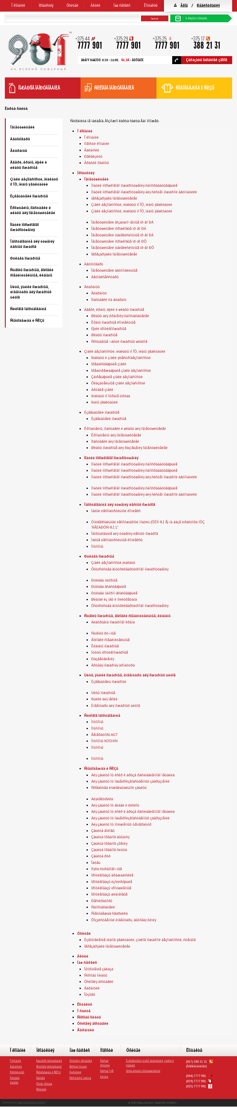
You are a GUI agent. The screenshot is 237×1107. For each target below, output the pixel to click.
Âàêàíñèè (91, 150)
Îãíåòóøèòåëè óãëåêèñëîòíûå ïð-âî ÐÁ (122, 234)
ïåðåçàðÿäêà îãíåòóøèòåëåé (114, 198)
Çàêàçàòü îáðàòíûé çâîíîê (199, 60)
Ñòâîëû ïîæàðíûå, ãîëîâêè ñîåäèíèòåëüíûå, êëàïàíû (31, 272)
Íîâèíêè (40, 1078)
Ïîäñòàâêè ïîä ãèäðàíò (108, 299)
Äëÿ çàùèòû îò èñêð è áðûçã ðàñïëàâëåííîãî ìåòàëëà (133, 774)
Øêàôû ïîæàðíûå (104, 334)
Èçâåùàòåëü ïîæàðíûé (108, 681)
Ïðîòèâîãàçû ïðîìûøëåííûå (111, 887)
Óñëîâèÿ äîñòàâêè (98, 981)
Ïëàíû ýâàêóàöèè (104, 402)
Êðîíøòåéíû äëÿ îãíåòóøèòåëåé (116, 435)
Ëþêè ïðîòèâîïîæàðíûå (108, 328)
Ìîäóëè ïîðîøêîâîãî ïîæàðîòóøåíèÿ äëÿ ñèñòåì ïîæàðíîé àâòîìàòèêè (144, 191)
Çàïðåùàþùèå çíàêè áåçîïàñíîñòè (117, 376)
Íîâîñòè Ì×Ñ (106, 1071)
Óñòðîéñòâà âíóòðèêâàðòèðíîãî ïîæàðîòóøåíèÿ (130, 569)
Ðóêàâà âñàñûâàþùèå (108, 586)
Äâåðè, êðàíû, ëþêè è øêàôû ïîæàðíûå (28, 165)
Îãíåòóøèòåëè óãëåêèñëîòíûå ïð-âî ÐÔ (122, 247)
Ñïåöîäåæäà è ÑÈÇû (27, 320)
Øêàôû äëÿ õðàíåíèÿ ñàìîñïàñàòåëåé (120, 315)
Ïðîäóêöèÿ (46, 5)
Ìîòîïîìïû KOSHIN (104, 740)
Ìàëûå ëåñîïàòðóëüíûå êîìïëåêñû (116, 539)
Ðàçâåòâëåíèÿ (102, 658)
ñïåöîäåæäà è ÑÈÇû (195, 87)
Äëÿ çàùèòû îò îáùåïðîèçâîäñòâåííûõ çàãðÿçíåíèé (130, 781)
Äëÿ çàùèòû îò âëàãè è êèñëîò (115, 805)
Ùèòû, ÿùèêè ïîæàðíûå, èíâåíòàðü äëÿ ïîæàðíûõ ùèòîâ (31, 291)
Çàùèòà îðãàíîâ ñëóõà (109, 849)
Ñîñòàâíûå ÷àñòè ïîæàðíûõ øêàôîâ (119, 341)
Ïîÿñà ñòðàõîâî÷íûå (106, 868)
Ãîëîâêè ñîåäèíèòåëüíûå (110, 639)
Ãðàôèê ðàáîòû (96, 162)
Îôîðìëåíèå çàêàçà (98, 968)
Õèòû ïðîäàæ (44, 1084)
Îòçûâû (89, 994)
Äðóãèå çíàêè (102, 389)
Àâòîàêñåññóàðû (104, 276)
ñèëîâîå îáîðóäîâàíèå (114, 87)
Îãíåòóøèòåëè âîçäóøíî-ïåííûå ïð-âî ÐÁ (122, 222)
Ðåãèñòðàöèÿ (208, 5)
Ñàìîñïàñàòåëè (103, 907)
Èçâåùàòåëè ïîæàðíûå (29, 196)
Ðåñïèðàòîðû (101, 900)
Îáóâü (95, 862)
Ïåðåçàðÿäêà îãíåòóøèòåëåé (114, 254)
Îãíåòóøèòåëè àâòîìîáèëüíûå (114, 270)
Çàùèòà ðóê (101, 855)
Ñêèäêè (41, 1089)
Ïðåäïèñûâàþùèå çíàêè (108, 363)
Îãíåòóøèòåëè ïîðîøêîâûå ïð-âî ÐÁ (118, 228)
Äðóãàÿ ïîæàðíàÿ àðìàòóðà (113, 665)
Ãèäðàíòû (18, 150)
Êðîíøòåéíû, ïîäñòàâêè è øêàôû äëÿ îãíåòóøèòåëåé (32, 210)
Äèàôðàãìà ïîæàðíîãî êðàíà (113, 622)
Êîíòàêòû (150, 5)
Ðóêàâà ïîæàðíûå (25, 258)
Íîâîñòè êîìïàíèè (96, 143)
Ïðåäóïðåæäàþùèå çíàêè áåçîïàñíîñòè (121, 370)
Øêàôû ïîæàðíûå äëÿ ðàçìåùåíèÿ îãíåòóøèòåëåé (129, 447)
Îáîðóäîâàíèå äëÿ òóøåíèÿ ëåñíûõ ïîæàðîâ (32, 244)
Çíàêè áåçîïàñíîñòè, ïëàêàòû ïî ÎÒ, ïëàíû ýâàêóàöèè (34, 182)
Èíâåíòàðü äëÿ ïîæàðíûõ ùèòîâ (115, 705)
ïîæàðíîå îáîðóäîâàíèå (39, 87)
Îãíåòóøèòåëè (22, 127)
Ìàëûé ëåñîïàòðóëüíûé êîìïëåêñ (116, 510)
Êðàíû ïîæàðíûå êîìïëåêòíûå (113, 322)
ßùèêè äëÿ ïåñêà (104, 698)
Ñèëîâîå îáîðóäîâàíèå (28, 308)
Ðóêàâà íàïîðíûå (104, 580)
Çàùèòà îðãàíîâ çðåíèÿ (109, 843)
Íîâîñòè (106, 1050)
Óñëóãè (72, 5)
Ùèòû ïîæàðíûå (103, 692)
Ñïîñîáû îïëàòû (95, 975)
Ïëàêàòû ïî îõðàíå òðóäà (110, 395)
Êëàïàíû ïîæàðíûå (105, 645)
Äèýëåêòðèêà (102, 798)
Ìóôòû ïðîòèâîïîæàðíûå (109, 652)
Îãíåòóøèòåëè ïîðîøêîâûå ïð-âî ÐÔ (119, 241)
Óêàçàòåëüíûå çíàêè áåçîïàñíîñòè (118, 383)
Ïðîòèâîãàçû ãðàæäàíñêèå (112, 875)
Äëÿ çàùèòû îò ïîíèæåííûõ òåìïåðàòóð (121, 824)
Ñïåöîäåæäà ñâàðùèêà (109, 913)
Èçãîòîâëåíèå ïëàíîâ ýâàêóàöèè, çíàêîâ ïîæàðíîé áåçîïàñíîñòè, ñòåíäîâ (140, 939)
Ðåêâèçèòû (93, 156)
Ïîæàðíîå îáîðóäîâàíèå (49, 1061)
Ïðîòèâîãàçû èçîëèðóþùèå (111, 881)
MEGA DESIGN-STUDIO (31, 1102)
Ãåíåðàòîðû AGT (104, 734)
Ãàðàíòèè (92, 988)
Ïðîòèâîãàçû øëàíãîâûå (109, 894)
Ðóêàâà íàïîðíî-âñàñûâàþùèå (114, 593)
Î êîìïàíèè (18, 5)
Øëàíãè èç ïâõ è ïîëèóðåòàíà (114, 599)
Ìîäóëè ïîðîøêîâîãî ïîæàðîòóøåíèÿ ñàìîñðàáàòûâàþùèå (134, 185)
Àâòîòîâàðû (20, 138)
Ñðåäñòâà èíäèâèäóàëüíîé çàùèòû (119, 787)
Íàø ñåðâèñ (121, 5)
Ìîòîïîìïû (97, 546)
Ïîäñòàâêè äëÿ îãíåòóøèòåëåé (115, 441)
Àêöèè (95, 5)
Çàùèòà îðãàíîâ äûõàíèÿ (110, 836)
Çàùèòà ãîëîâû (102, 830)
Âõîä (184, 5)
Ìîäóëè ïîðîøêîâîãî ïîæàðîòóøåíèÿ (24, 227)
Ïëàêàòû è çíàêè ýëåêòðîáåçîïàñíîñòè (121, 357)
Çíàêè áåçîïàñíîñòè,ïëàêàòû (113, 562)
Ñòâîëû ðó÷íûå (103, 633)
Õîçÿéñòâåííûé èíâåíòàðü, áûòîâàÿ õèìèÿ (123, 919)
